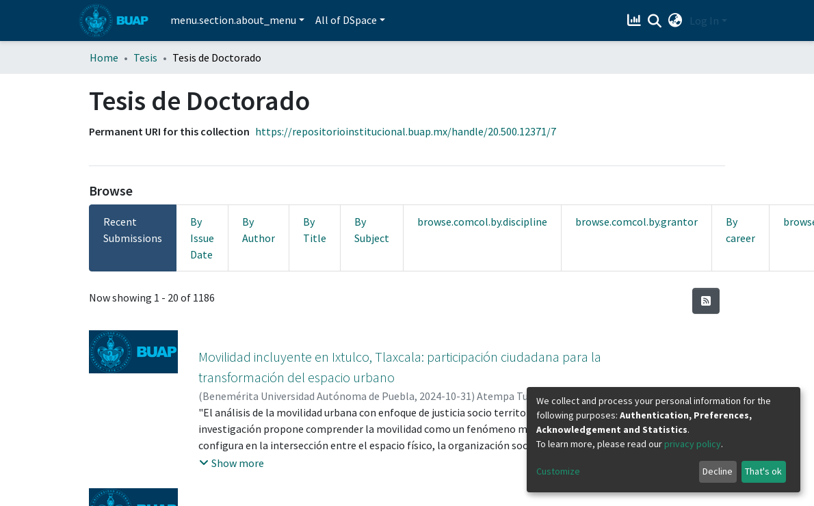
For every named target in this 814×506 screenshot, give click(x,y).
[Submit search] (655, 21)
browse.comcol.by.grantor (636, 221)
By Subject (371, 230)
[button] (675, 20)
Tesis (145, 57)
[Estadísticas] (636, 20)
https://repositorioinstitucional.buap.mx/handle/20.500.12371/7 (405, 131)
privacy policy (692, 444)
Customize (558, 471)
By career (740, 230)
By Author (258, 230)
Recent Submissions (132, 230)
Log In (704, 20)
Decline (718, 471)
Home (104, 57)
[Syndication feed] (706, 301)
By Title (314, 230)
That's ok (763, 471)
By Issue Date (202, 238)
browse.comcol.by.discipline (482, 221)
